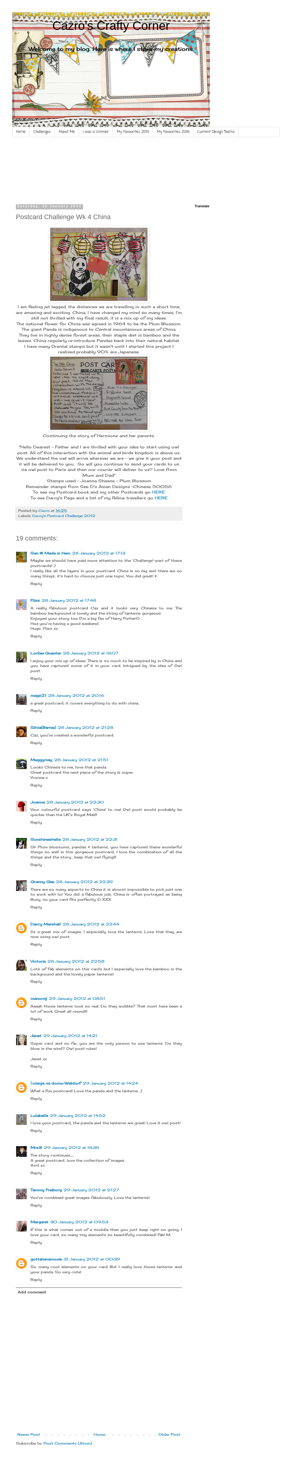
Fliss (35, 600)
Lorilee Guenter (45, 653)
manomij (38, 998)
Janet (35, 1035)
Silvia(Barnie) (43, 727)
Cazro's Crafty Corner (111, 25)
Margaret (39, 1222)
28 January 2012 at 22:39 (84, 881)
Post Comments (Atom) (67, 1443)
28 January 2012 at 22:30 (75, 802)
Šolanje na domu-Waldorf (55, 1083)
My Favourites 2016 (173, 132)
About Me (67, 132)
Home (21, 132)
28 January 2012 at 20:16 (76, 695)
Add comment (32, 1292)
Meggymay (41, 760)
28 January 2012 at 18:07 (90, 653)
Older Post (169, 1434)
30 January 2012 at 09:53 (79, 1222)
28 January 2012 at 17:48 (69, 600)
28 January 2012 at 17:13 (98, 553)
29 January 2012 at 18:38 (71, 1147)
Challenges (42, 132)
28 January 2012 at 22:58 (75, 961)
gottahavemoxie (46, 1259)
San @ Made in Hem (50, 553)
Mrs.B (36, 1147)
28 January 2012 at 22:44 (91, 924)
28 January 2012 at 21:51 (81, 760)
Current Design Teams (216, 132)
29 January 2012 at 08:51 (77, 998)
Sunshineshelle (45, 839)
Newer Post (28, 1434)
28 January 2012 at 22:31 (90, 839)
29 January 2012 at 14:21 (70, 1035)
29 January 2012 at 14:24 (110, 1083)
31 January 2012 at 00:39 (92, 1259)
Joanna (37, 802)
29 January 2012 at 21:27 (91, 1190)
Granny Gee (42, 881)
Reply (36, 583)
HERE (158, 492)
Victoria (38, 961)
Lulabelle (39, 1115)
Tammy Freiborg (46, 1190)
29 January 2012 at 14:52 (78, 1115)
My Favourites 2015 (133, 132)
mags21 (38, 695)
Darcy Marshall (45, 924)
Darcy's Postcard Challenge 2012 (63, 516)
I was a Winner (96, 132)
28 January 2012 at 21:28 (85, 727)
